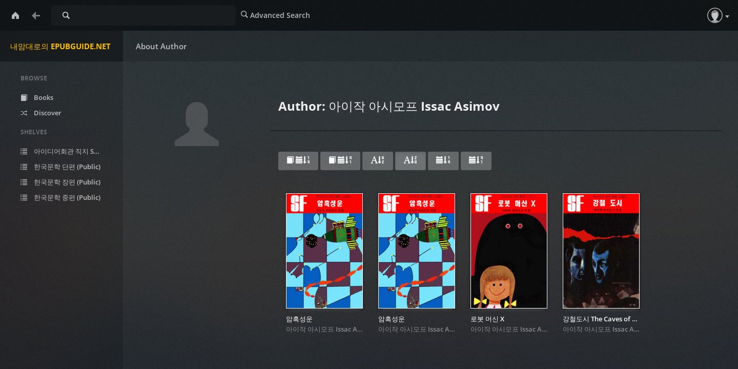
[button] (715, 15)
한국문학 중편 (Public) (60, 197)
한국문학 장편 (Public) (60, 182)
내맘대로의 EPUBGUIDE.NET (60, 46)
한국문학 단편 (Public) (60, 166)
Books (36, 97)
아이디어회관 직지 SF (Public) (67, 151)
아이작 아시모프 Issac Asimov (331, 329)
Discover (40, 112)
